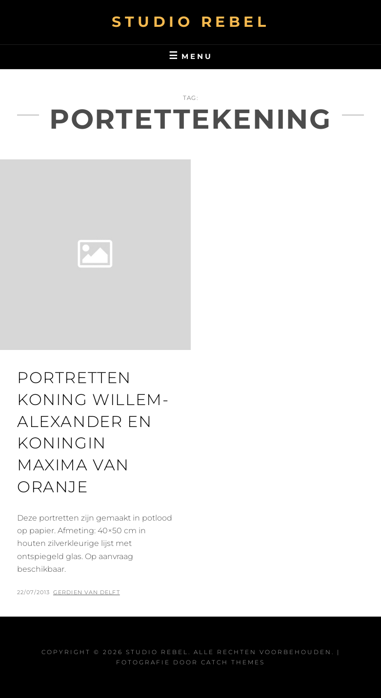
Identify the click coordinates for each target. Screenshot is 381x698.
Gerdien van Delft (86, 592)
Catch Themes (233, 662)
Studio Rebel (190, 22)
